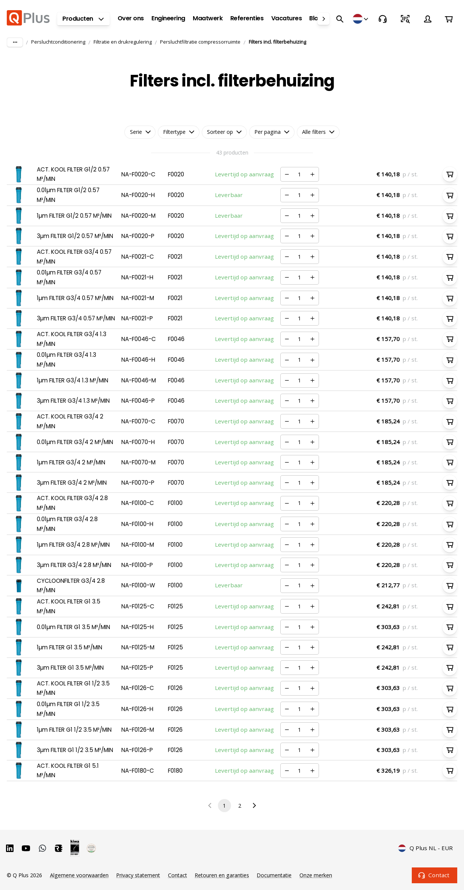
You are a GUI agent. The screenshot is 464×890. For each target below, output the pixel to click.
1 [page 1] (224, 805)
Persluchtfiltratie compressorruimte (200, 41)
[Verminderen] (286, 174)
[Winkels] (361, 19)
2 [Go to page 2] (239, 805)
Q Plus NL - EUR (425, 848)
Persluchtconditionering (58, 41)
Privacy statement (138, 875)
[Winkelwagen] (448, 18)
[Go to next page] (254, 805)
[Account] (427, 19)
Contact (434, 875)
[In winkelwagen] (449, 174)
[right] (323, 19)
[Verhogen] (312, 174)
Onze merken (315, 875)
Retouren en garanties (222, 875)
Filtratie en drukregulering (123, 41)
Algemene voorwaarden (79, 875)
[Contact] (382, 19)
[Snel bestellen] (405, 19)
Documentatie (274, 875)
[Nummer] (299, 174)
